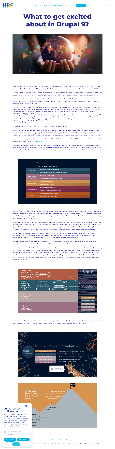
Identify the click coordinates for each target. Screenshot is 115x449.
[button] (17, 444)
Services (46, 5)
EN (110, 5)
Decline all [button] (23, 439)
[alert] (17, 425)
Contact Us (80, 5)
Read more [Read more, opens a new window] (7, 428)
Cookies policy (56, 440)
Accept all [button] (10, 439)
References (58, 5)
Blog (68, 5)
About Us (35, 5)
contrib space (38, 141)
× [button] (29, 405)
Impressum (43, 440)
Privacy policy (70, 440)
